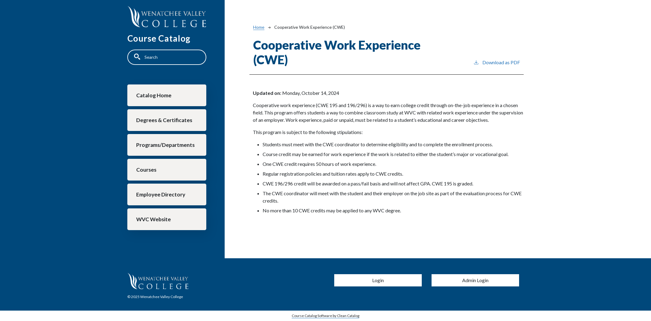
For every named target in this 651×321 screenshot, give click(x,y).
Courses (146, 169)
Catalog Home (153, 95)
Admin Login (475, 280)
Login (378, 280)
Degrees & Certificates (164, 120)
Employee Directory (160, 194)
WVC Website (153, 219)
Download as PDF (496, 62)
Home (258, 27)
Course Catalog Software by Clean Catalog (325, 315)
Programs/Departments (165, 145)
